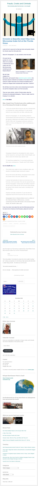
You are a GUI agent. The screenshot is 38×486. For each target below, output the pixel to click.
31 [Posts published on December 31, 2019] (14, 313)
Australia (5, 223)
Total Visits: (5, 481)
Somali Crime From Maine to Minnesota (11, 461)
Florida (10, 223)
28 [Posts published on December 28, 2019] (33, 310)
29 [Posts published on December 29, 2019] (5, 313)
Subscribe (7, 351)
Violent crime (21, 221)
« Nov (4, 317)
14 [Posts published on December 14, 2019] (33, 306)
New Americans (23, 223)
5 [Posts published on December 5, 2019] (23, 303)
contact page (31, 369)
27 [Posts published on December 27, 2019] (28, 310)
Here (4, 99)
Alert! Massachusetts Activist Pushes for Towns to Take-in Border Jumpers (19, 447)
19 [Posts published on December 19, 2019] (23, 308)
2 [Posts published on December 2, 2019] (9, 303)
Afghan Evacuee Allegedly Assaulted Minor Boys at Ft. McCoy (16, 440)
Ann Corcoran (12, 45)
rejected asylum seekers (25, 78)
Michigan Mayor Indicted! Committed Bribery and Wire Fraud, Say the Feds (11, 241)
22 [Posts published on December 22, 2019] (5, 310)
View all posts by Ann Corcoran (17, 234)
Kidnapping (16, 223)
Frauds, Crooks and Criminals (19, 4)
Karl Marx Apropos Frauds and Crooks (11, 435)
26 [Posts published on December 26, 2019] (23, 310)
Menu (19, 9)
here (14, 165)
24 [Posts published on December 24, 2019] (14, 310)
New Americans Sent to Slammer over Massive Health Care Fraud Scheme (27, 241)
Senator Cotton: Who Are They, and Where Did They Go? (15, 437)
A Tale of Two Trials (7, 433)
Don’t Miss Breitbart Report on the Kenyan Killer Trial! (14, 430)
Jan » (7, 317)
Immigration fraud (12, 221)
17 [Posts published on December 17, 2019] (14, 308)
